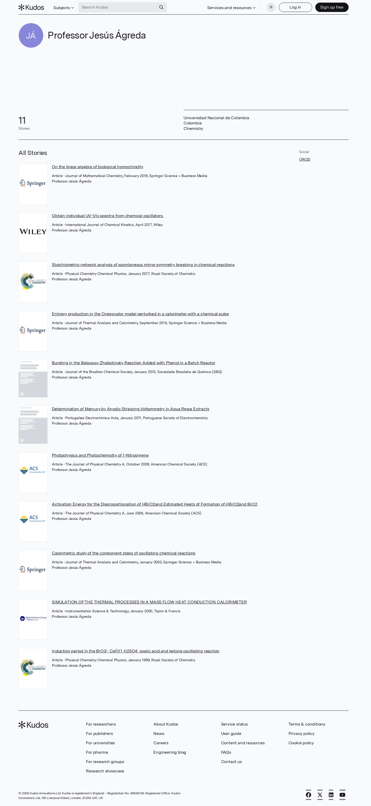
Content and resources (243, 742)
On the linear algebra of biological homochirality (97, 166)
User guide (231, 733)
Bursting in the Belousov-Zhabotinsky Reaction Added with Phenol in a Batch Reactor (133, 362)
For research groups (105, 761)
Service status (234, 724)
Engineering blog (169, 752)
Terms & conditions (306, 724)
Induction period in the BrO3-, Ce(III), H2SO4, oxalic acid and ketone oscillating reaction (135, 650)
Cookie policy (301, 742)
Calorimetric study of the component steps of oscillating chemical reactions (123, 553)
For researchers (101, 724)
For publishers (99, 733)
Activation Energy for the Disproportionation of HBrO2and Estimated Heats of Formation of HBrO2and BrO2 (154, 504)
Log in (295, 7)
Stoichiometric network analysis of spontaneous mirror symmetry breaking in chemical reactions (143, 264)
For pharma (97, 752)
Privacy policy (301, 733)
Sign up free (331, 7)
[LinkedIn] (331, 795)
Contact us (231, 761)
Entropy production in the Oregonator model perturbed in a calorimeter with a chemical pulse (140, 313)
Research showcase (105, 771)
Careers (160, 742)
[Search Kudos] (117, 7)
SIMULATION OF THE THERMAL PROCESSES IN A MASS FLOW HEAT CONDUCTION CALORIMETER (149, 602)
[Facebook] (308, 795)
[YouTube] (342, 795)
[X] (320, 795)
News (158, 733)
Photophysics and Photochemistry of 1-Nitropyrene (100, 455)
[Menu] (271, 7)
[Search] (161, 7)
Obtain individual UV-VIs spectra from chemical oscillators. (108, 215)
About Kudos (165, 724)
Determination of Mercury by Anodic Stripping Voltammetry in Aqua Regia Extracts (130, 408)
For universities (100, 742)
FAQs (226, 752)
